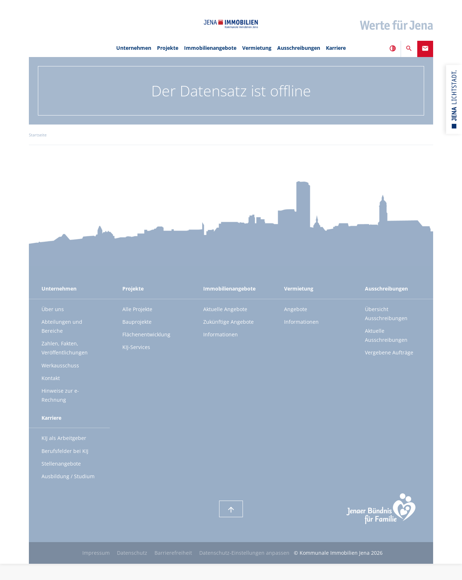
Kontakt (51, 378)
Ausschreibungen (298, 47)
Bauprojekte (137, 321)
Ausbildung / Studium (68, 476)
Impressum (96, 552)
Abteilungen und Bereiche (62, 326)
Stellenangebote (61, 463)
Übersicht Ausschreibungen (386, 314)
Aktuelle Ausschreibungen (386, 335)
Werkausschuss (60, 365)
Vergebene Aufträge (389, 352)
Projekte (167, 47)
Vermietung (256, 47)
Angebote (295, 309)
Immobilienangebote (210, 47)
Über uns (53, 309)
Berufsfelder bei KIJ (65, 451)
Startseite (38, 135)
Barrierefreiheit (173, 552)
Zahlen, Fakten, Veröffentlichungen (65, 348)
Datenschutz (132, 552)
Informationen (220, 334)
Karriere (336, 47)
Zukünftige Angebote (228, 321)
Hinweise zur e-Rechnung (60, 395)
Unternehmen (133, 47)
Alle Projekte (137, 309)
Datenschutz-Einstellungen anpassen (244, 552)
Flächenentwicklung (146, 334)
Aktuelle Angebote (225, 309)
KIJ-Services (136, 347)
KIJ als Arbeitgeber (64, 438)
